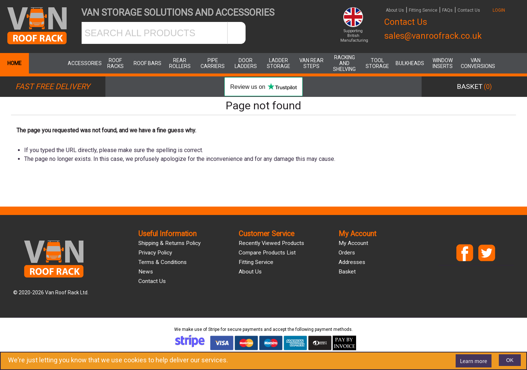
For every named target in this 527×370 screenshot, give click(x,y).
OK (509, 360)
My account (353, 243)
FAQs (447, 10)
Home (14, 63)
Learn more (473, 361)
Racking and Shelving (344, 63)
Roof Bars (147, 63)
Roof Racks (115, 63)
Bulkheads (410, 63)
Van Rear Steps (311, 63)
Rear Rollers (180, 63)
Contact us (152, 281)
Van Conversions (475, 63)
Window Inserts (443, 63)
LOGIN (499, 10)
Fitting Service (423, 10)
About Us (395, 10)
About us (250, 271)
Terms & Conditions (162, 262)
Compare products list (267, 252)
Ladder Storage (278, 63)
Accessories (82, 63)
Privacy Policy (155, 252)
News (145, 271)
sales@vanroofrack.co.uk (433, 36)
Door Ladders (246, 63)
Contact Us (468, 10)
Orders (347, 252)
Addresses (352, 262)
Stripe (214, 329)
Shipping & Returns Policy (169, 243)
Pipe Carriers (213, 63)
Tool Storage (377, 63)
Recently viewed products (271, 243)
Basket (347, 271)
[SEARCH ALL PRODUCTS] (154, 33)
